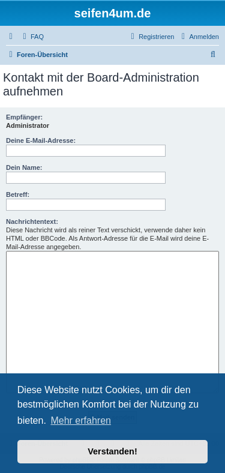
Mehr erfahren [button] (80, 420)
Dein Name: (24, 167)
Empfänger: (24, 117)
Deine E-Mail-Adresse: (41, 140)
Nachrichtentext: (32, 221)
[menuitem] (32, 36)
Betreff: (17, 194)
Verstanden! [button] (112, 451)
